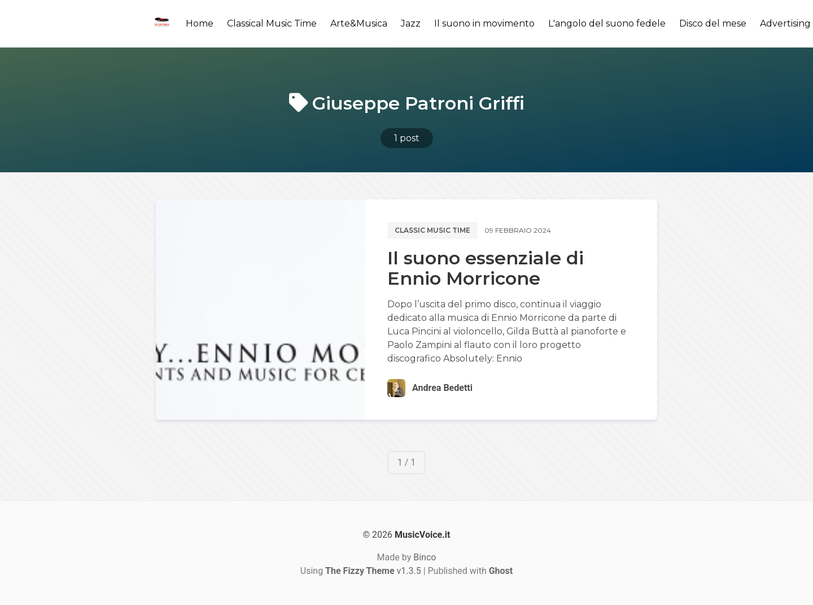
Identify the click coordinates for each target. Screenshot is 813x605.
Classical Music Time (272, 23)
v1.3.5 (373, 570)
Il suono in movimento (484, 23)
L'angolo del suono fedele (607, 23)
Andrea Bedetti (442, 387)
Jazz (411, 23)
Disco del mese (712, 23)
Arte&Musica (358, 23)
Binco (424, 557)
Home (199, 23)
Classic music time (432, 230)
